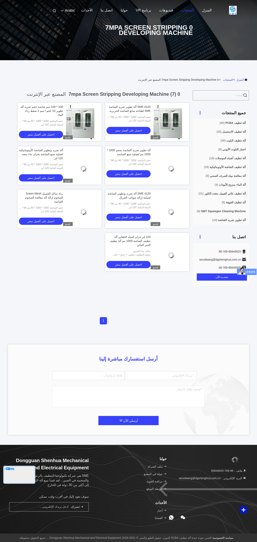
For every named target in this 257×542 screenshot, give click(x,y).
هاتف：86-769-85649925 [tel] (228, 470)
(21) (222, 193)
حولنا (124, 10)
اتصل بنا (107, 10)
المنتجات (187, 10)
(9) (221, 211)
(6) (232, 149)
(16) (227, 158)
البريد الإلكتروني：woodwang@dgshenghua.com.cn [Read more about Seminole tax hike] (212, 478)
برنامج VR (143, 10)
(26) (233, 140)
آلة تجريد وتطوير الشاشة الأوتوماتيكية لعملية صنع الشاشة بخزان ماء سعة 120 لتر (41, 154)
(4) (230, 184)
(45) (233, 122)
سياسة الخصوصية (222, 537)
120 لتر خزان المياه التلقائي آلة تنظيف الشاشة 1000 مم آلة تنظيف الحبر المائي (130, 241)
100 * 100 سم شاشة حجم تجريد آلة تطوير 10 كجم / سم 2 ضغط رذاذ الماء (41, 110)
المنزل (207, 10)
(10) (229, 220)
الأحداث (87, 10)
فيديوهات (166, 10)
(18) (225, 167)
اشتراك (77, 506)
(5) (226, 175)
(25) (231, 131)
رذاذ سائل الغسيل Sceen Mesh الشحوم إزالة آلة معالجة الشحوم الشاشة (44, 197)
